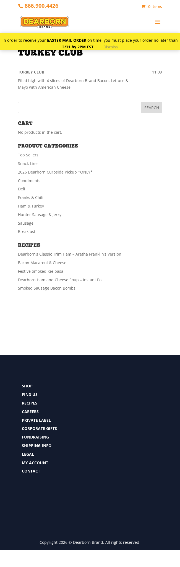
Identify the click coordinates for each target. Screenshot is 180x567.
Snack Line (28, 163)
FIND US (30, 394)
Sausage (25, 223)
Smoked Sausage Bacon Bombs (46, 288)
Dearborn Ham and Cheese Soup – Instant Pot (60, 279)
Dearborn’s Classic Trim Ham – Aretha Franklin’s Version (69, 254)
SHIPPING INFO (36, 445)
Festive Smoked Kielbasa (40, 271)
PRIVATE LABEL (36, 420)
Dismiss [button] (110, 46)
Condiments (29, 180)
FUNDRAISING (35, 437)
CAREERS (30, 411)
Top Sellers (28, 155)
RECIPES (29, 403)
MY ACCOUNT (35, 462)
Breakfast (26, 231)
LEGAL (28, 454)
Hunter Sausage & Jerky (39, 214)
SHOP (27, 386)
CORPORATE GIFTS (39, 428)
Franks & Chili (30, 197)
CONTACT (31, 471)
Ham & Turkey (31, 206)
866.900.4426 (41, 5)
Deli (21, 188)
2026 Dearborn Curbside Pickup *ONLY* (55, 172)
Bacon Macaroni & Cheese (42, 262)
